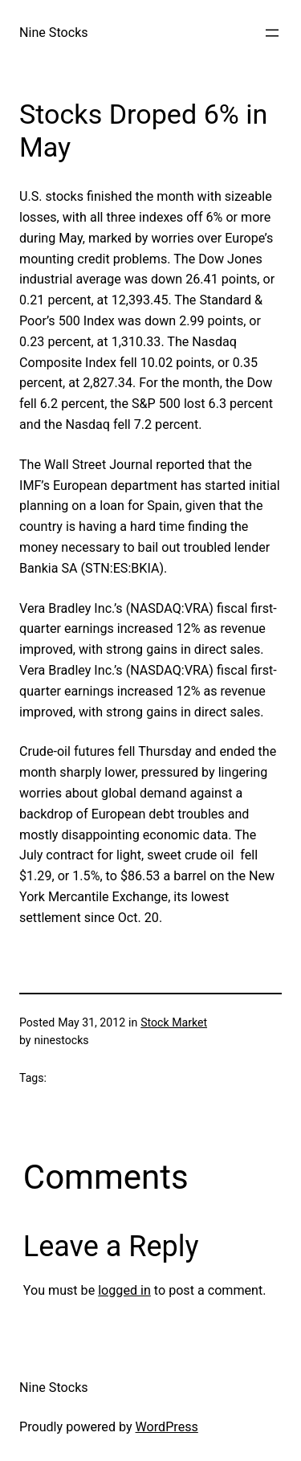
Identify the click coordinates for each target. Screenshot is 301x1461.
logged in (124, 1290)
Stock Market (173, 1022)
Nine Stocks (53, 32)
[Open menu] (272, 33)
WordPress (167, 1426)
